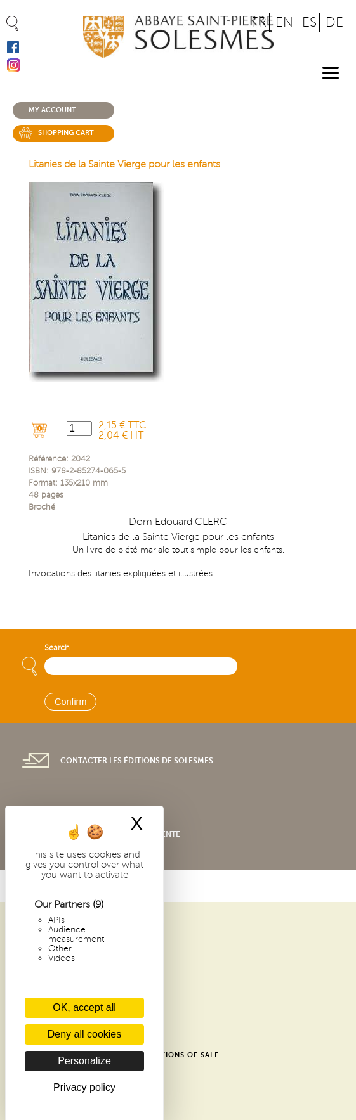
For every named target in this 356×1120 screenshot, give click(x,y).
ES (309, 22)
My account (52, 110)
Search (57, 647)
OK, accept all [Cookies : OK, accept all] (84, 1007)
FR (259, 22)
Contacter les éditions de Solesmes (136, 760)
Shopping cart (66, 133)
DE (334, 22)
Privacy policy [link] (84, 1087)
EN (284, 22)
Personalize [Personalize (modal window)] (84, 1060)
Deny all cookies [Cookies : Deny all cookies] (85, 1034)
